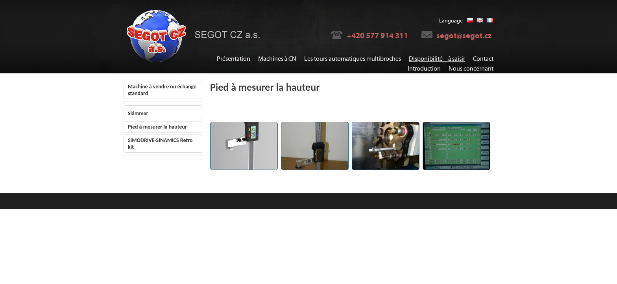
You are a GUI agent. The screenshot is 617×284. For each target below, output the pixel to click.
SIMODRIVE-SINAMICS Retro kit (160, 143)
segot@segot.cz (463, 35)
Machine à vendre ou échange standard (162, 90)
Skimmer (138, 113)
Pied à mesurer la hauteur (157, 126)
